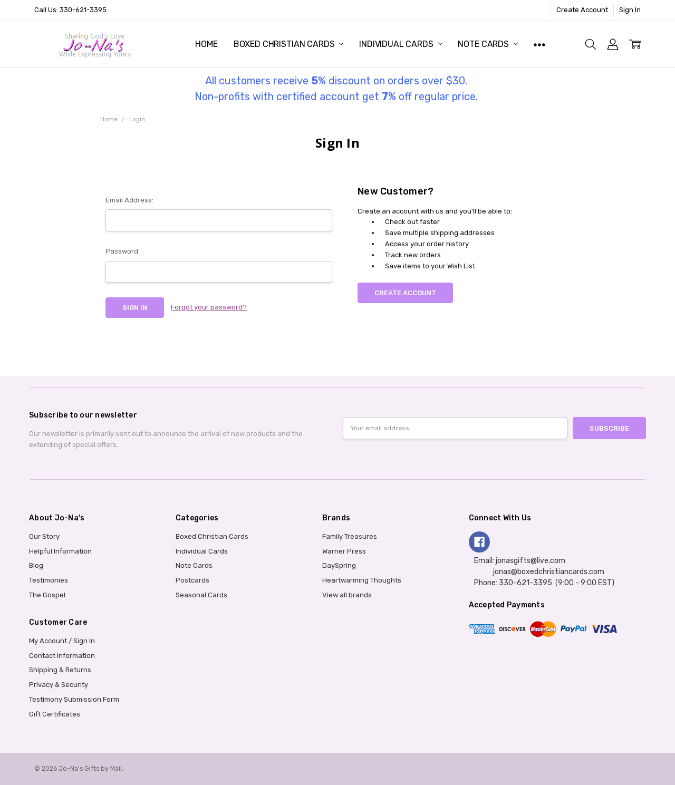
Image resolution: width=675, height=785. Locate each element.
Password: (122, 251)
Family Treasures (349, 536)
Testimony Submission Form (74, 699)
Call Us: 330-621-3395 (70, 10)
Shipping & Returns (60, 670)
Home (206, 44)
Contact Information (62, 656)
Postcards (192, 580)
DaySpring (339, 565)
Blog (36, 565)
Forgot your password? (209, 307)
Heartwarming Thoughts (361, 580)
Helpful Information (60, 551)
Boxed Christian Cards (288, 44)
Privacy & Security (58, 685)
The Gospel (47, 595)
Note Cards (487, 44)
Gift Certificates (54, 714)
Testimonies (48, 580)
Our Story (44, 536)
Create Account (582, 10)
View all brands (347, 595)
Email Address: (129, 200)
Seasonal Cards (201, 595)
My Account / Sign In (62, 641)
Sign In (630, 10)
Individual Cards (400, 44)
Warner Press (344, 551)
